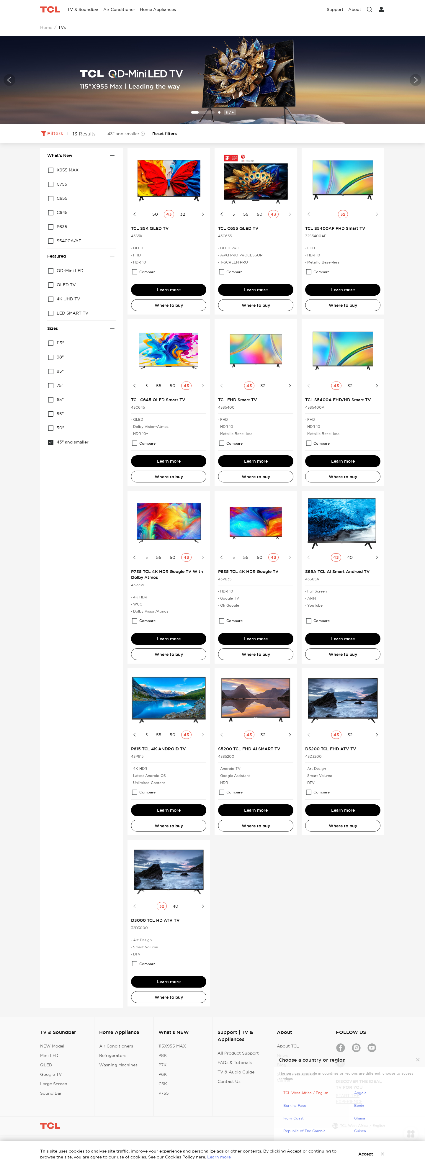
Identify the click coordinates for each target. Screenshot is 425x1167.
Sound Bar (51, 1093)
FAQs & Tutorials (235, 1062)
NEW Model (52, 1046)
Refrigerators (112, 1055)
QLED (46, 1065)
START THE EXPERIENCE (349, 1098)
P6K (162, 1074)
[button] (9, 80)
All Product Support (238, 1053)
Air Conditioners (116, 1046)
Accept (365, 1154)
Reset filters (164, 133)
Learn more (169, 289)
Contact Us (229, 1081)
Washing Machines (118, 1065)
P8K (162, 1055)
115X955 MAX (172, 1046)
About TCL (288, 1046)
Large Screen (53, 1083)
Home (46, 27)
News (282, 1055)
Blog (281, 1065)
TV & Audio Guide (236, 1072)
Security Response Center (296, 1077)
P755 (163, 1093)
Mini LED (49, 1055)
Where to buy (169, 305)
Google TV (51, 1074)
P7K (162, 1065)
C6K (162, 1083)
